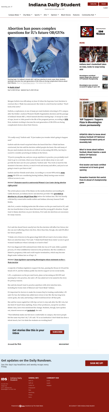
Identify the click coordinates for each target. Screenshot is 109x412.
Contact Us (31, 385)
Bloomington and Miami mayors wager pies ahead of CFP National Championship (88, 77)
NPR (66, 119)
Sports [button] (37, 15)
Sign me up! (96, 363)
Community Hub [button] (88, 15)
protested (31, 310)
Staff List (30, 383)
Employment (31, 387)
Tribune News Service (28, 83)
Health (48, 383)
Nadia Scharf (15, 87)
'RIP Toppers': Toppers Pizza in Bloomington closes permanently (91, 122)
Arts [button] (45, 15)
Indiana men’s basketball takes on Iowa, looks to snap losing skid (92, 67)
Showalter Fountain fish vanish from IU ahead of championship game (93, 180)
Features (76, 15)
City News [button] (27, 15)
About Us (30, 380)
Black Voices (66, 15)
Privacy (30, 395)
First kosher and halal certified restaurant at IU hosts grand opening (92, 167)
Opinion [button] (54, 15)
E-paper (105, 8)
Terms (30, 397)
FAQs (29, 390)
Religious (49, 385)
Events (48, 380)
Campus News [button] (13, 15)
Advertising (31, 392)
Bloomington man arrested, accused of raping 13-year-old (89, 86)
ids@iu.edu (4, 386)
